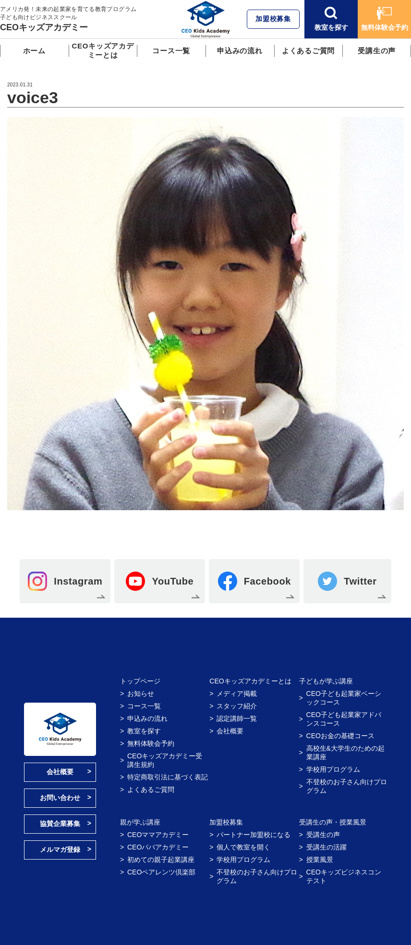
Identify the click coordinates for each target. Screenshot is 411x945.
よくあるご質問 (308, 51)
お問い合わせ (60, 797)
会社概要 (60, 772)
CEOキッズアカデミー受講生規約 (164, 760)
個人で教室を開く (243, 847)
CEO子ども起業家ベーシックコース (343, 698)
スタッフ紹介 (237, 706)
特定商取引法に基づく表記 (167, 777)
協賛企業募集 (60, 823)
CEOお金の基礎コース (340, 736)
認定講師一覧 (237, 718)
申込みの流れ (240, 51)
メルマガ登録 (60, 849)
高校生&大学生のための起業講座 (345, 752)
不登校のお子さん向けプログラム (346, 786)
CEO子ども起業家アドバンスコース (343, 719)
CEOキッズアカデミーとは (102, 50)
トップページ (140, 681)
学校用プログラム (333, 769)
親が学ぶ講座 (140, 822)
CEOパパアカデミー (158, 847)
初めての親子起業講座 (160, 859)
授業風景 (319, 859)
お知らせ (140, 693)
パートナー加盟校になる (253, 834)
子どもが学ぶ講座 (326, 681)
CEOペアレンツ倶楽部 (161, 872)
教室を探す (331, 19)
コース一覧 (171, 51)
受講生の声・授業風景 (332, 822)
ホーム (34, 51)
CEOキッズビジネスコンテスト (343, 876)
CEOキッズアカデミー (44, 27)
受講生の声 (377, 51)
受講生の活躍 (326, 847)
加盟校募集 (273, 19)
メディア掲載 (237, 693)
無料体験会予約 (384, 19)
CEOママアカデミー (158, 834)
